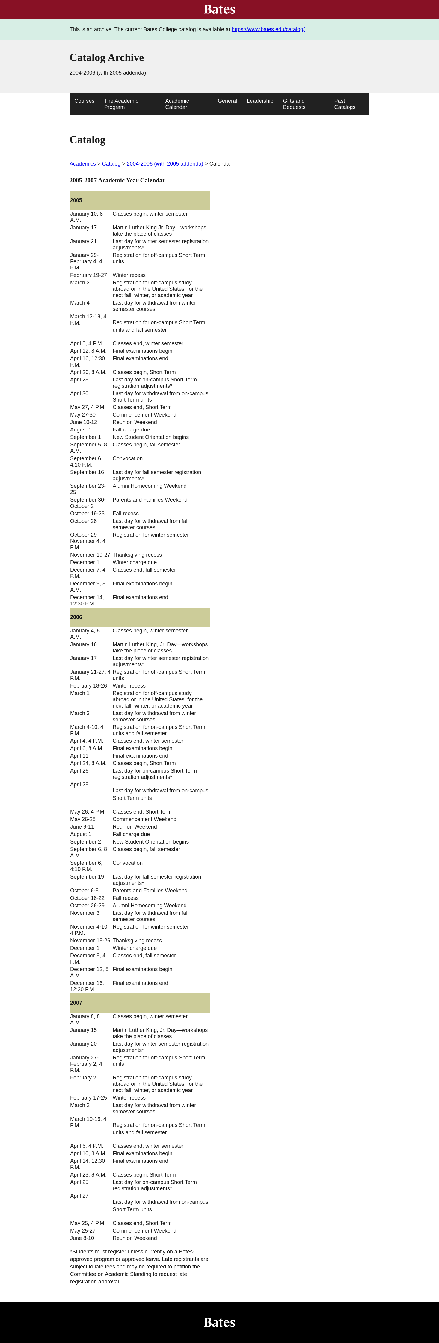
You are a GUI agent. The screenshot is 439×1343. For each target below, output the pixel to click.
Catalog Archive (107, 57)
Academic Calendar (177, 104)
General (227, 101)
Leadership (260, 101)
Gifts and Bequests (294, 104)
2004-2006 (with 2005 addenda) (165, 164)
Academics (83, 164)
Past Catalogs (345, 104)
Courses (84, 101)
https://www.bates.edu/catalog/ (268, 29)
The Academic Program (121, 104)
